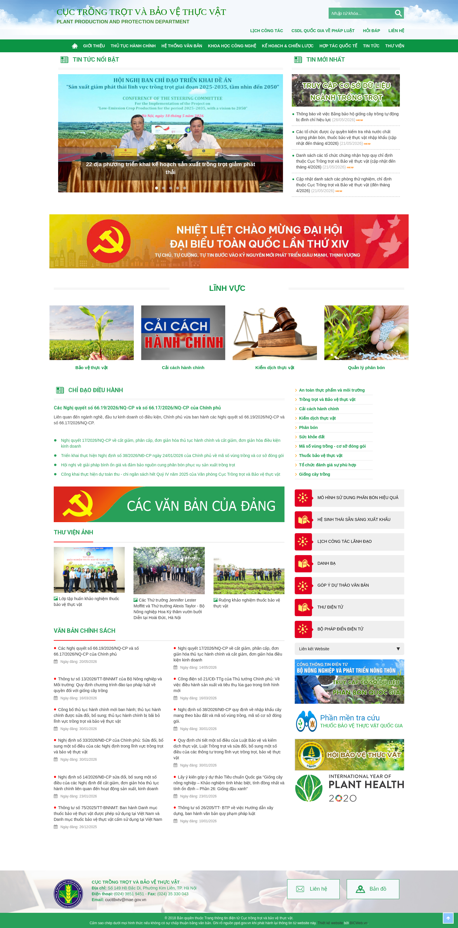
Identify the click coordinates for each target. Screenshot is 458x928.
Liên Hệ (396, 30)
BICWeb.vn (358, 923)
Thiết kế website (330, 923)
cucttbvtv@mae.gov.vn (125, 899)
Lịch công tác (266, 30)
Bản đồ (377, 889)
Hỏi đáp (371, 30)
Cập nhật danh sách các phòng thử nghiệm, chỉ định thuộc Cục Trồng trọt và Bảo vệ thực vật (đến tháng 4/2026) (344, 185)
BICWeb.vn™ (397, 925)
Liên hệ (318, 889)
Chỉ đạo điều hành (95, 390)
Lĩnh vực (227, 288)
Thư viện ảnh (73, 532)
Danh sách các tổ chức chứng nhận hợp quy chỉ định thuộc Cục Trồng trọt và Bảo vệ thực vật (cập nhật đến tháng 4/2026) (345, 161)
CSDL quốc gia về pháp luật (323, 30)
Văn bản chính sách (84, 630)
